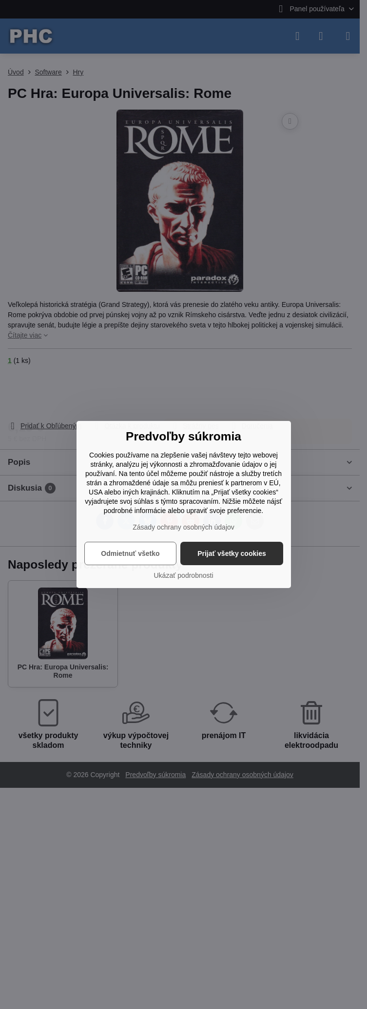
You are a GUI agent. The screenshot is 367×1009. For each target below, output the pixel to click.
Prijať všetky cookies (231, 553)
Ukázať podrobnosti (183, 575)
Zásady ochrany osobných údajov (183, 527)
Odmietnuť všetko (130, 553)
